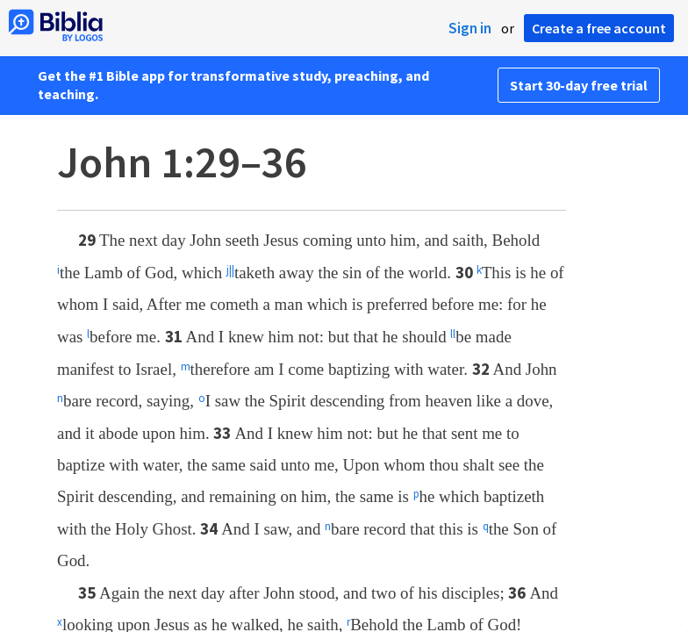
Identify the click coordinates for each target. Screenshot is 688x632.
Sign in (469, 28)
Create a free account (599, 28)
